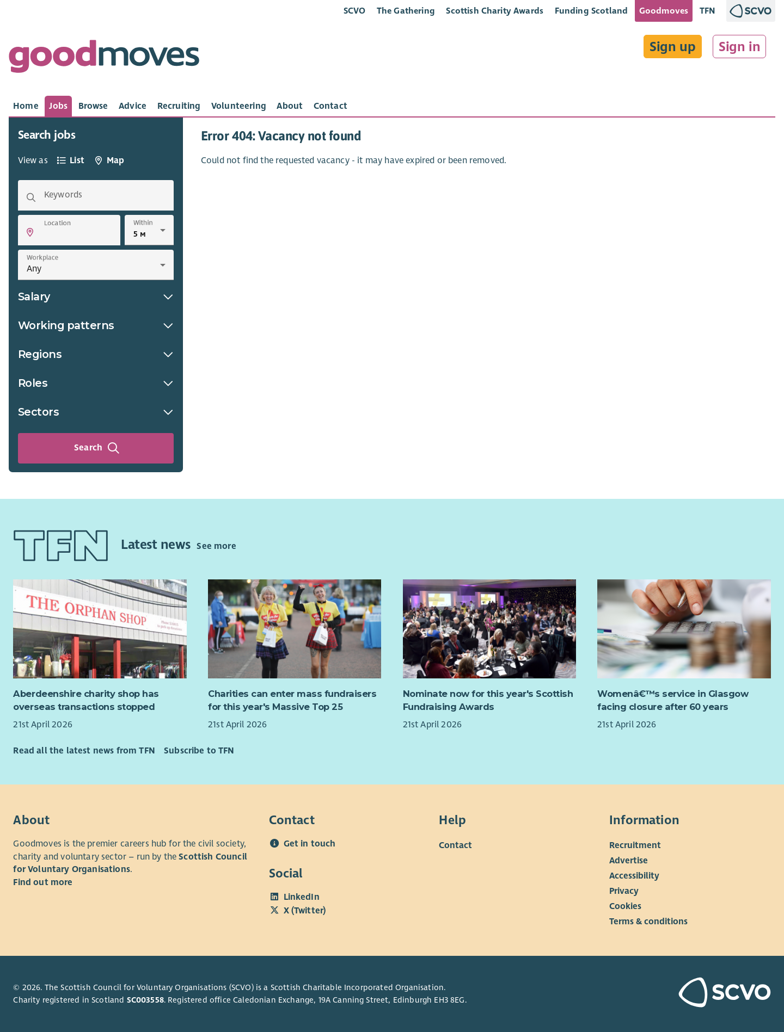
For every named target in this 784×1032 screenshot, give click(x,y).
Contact (455, 845)
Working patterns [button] (96, 325)
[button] (30, 232)
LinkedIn (302, 897)
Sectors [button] (96, 411)
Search (97, 448)
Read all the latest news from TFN (84, 750)
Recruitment (635, 845)
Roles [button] (96, 383)
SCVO (355, 10)
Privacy (624, 891)
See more (216, 546)
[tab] (26, 106)
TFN (707, 10)
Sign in (740, 47)
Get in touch (310, 843)
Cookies (625, 906)
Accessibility (634, 875)
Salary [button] (96, 296)
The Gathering (406, 10)
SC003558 (145, 1000)
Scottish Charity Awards (494, 10)
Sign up (673, 47)
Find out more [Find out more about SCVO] (42, 882)
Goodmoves (663, 10)
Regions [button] (96, 354)
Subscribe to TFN (199, 750)
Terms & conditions (648, 921)
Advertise (628, 860)
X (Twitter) (305, 910)
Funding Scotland (591, 10)
